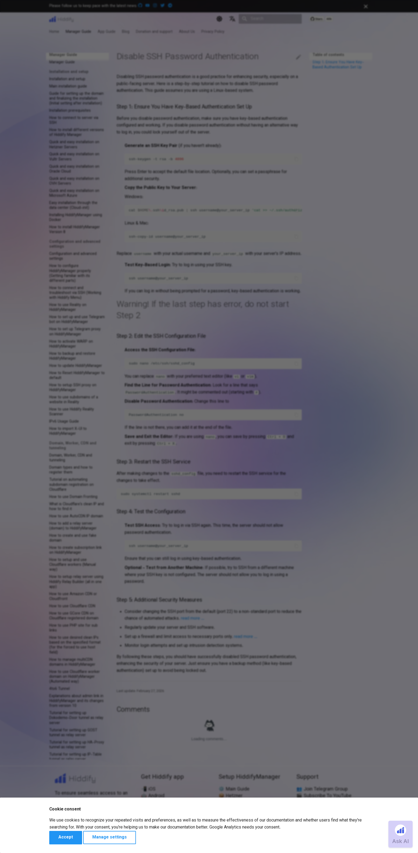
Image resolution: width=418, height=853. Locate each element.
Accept (65, 837)
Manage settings (109, 837)
